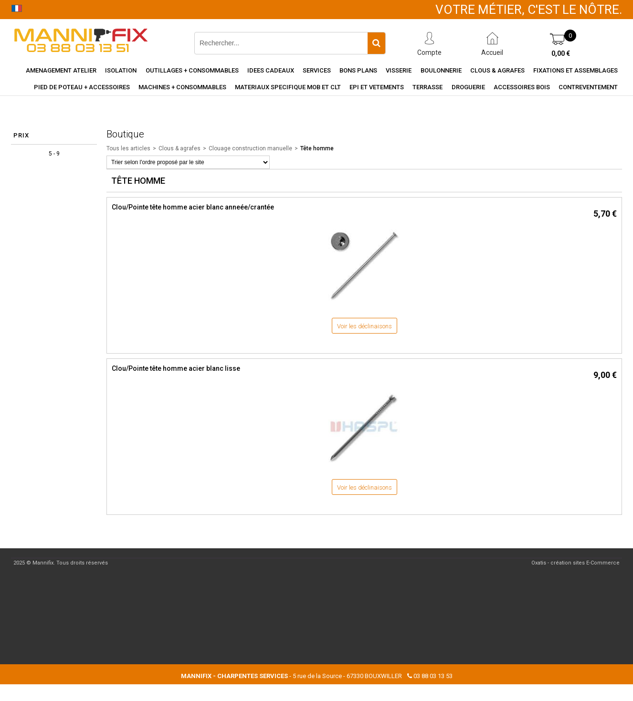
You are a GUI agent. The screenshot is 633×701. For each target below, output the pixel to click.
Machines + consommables (182, 87)
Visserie (398, 70)
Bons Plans (358, 70)
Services (317, 70)
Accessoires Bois (522, 87)
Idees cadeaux (270, 70)
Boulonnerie (441, 70)
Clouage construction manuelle (250, 148)
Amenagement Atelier (61, 70)
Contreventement (588, 87)
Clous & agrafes (497, 70)
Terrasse (427, 87)
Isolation (121, 70)
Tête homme (317, 148)
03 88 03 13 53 (433, 676)
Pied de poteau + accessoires (82, 87)
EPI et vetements (376, 87)
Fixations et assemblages (575, 70)
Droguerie (468, 87)
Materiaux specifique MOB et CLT (288, 87)
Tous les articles (128, 148)
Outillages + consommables (192, 70)
